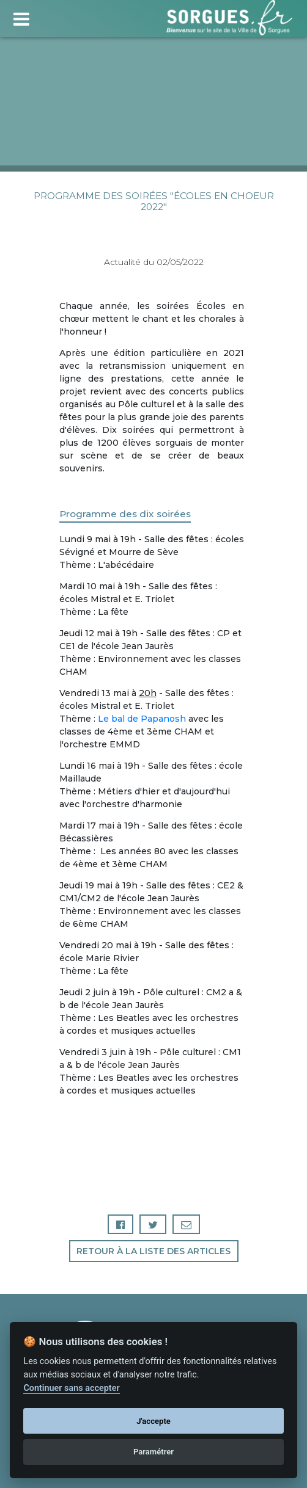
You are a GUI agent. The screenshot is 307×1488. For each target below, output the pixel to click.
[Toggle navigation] (21, 17)
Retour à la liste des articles (153, 1251)
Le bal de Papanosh (142, 718)
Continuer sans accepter (71, 1388)
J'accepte (153, 1421)
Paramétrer (153, 1451)
